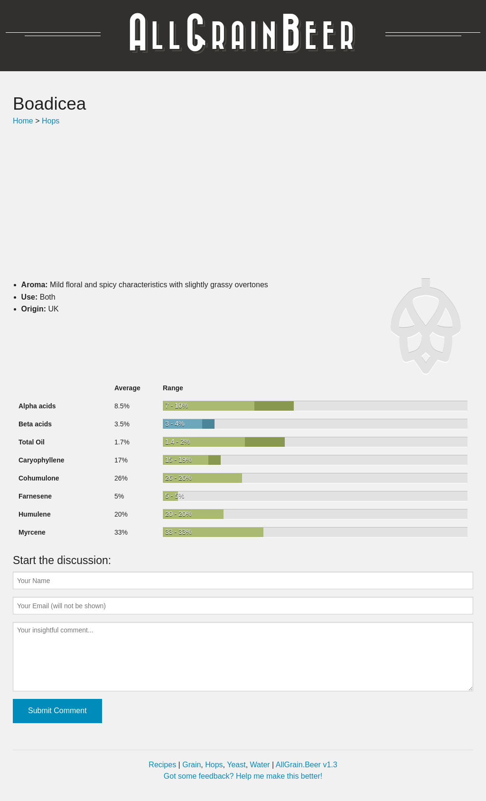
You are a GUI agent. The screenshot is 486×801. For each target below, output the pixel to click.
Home (23, 121)
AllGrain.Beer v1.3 (306, 765)
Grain (191, 765)
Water (260, 765)
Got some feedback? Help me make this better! (243, 776)
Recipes (162, 765)
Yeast (236, 765)
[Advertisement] (243, 202)
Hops (50, 121)
